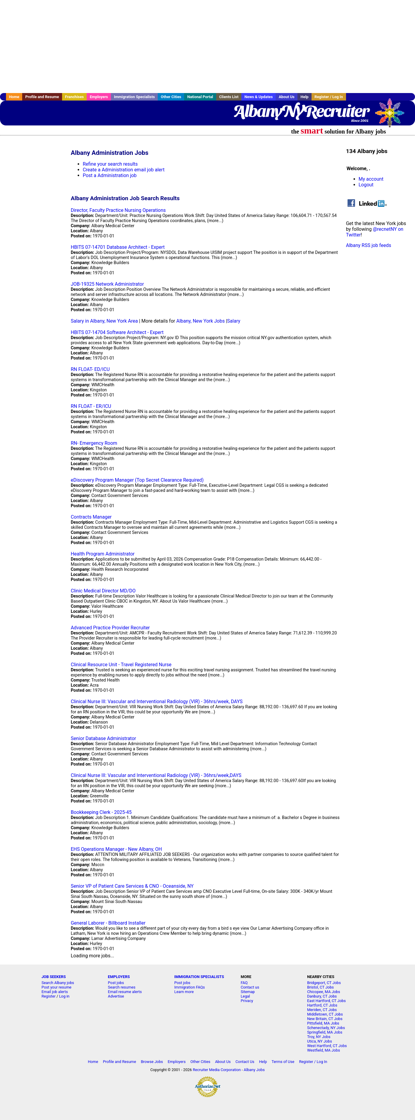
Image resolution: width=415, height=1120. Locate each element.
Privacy (247, 1000)
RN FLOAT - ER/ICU (91, 406)
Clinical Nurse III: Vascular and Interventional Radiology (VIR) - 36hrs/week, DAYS (157, 701)
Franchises (74, 97)
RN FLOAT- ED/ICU (90, 369)
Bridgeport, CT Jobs (324, 982)
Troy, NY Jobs (318, 1036)
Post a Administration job (110, 175)
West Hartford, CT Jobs (327, 1045)
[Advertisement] (207, 47)
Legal (245, 996)
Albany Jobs (254, 1069)
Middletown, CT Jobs (325, 1014)
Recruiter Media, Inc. (392, 115)
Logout (366, 185)
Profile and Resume (42, 97)
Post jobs (116, 982)
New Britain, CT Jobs (324, 1018)
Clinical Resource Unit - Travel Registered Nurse (121, 664)
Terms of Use (283, 1061)
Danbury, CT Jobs (322, 996)
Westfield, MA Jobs (323, 1050)
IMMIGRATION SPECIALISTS (199, 976)
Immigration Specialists (134, 97)
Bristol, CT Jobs (320, 987)
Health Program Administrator (103, 554)
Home (14, 97)
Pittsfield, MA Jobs (323, 1023)
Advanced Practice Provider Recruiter (110, 628)
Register (48, 996)
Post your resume (56, 987)
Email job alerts (54, 991)
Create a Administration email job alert (124, 170)
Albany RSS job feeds (368, 245)
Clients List (229, 97)
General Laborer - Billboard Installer (108, 923)
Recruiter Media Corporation (217, 1069)
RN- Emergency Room (94, 443)
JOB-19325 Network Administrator (107, 284)
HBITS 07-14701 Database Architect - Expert (118, 247)
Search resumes (122, 987)
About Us (286, 97)
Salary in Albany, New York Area (104, 321)
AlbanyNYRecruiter (301, 111)
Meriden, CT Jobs (322, 1009)
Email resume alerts (125, 991)
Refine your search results (110, 164)
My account (371, 179)
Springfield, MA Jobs (324, 1032)
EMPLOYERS (119, 976)
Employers (99, 97)
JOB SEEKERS (53, 976)
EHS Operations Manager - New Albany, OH (116, 849)
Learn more (184, 991)
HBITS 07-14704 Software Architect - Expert (117, 332)
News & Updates (258, 97)
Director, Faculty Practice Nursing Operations (118, 210)
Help (304, 97)
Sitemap (248, 991)
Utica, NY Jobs (319, 1041)
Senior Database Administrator (103, 738)
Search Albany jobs (57, 982)
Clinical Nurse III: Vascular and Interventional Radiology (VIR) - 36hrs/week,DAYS (156, 775)
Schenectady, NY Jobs (326, 1027)
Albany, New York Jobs (200, 321)
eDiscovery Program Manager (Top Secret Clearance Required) (137, 480)
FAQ (244, 982)
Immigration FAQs (189, 987)
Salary (233, 321)
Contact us (250, 987)
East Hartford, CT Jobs (326, 1000)
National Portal (200, 97)
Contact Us (244, 1061)
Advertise (116, 996)
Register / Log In (329, 97)
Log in (64, 996)
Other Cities (171, 97)
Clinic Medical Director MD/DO (103, 591)
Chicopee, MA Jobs (323, 991)
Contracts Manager (91, 517)
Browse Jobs (152, 1061)
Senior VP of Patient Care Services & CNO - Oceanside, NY (132, 886)
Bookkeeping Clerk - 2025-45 (101, 812)
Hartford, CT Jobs (322, 1005)
